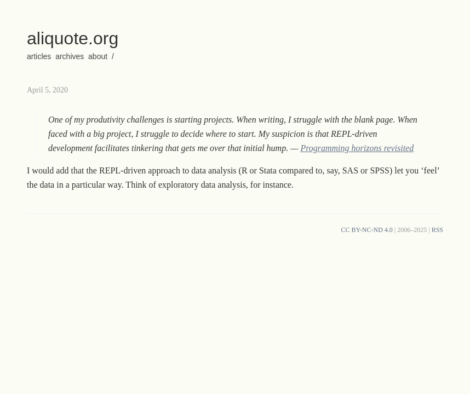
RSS (437, 230)
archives (69, 56)
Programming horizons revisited (357, 148)
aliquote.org (72, 38)
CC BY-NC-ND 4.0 (366, 230)
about (97, 56)
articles (39, 56)
